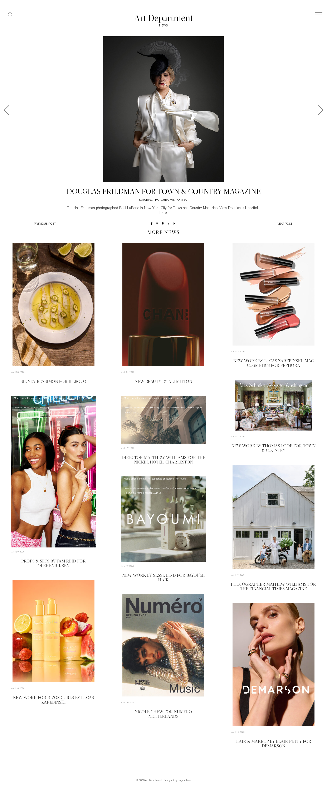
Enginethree (184, 780)
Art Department (153, 780)
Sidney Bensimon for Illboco (53, 382)
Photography (164, 200)
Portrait (182, 200)
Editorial (145, 200)
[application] (53, 471)
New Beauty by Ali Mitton (163, 382)
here (163, 213)
